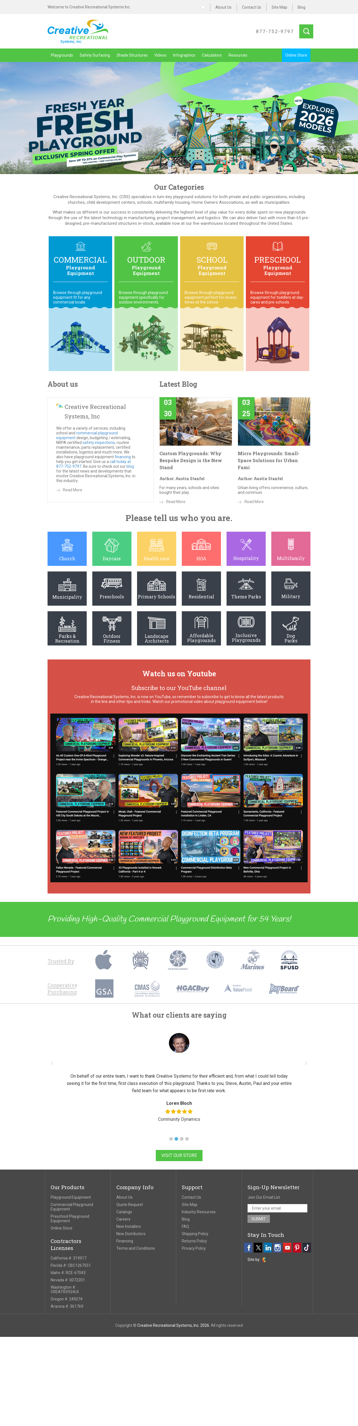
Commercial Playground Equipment (72, 1206)
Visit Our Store (179, 1155)
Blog (301, 7)
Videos (160, 55)
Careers (123, 1219)
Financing (124, 1241)
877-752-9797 (275, 31)
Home (205, 7)
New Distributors (130, 1233)
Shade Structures (132, 55)
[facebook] (248, 1248)
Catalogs (124, 1212)
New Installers (128, 1226)
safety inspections (99, 442)
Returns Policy (194, 1241)
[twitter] (258, 1248)
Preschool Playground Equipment (70, 1218)
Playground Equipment (71, 1197)
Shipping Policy (195, 1233)
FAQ (185, 1226)
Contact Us (251, 7)
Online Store (296, 55)
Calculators (212, 55)
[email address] (278, 1208)
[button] (171, 1139)
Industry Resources (199, 1212)
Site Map (279, 7)
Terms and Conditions (135, 1248)
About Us (223, 7)
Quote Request (129, 1204)
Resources (238, 55)
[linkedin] (267, 1248)
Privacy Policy (194, 1248)
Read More (72, 490)
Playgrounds (62, 55)
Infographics (184, 55)
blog (130, 466)
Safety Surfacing (95, 55)
